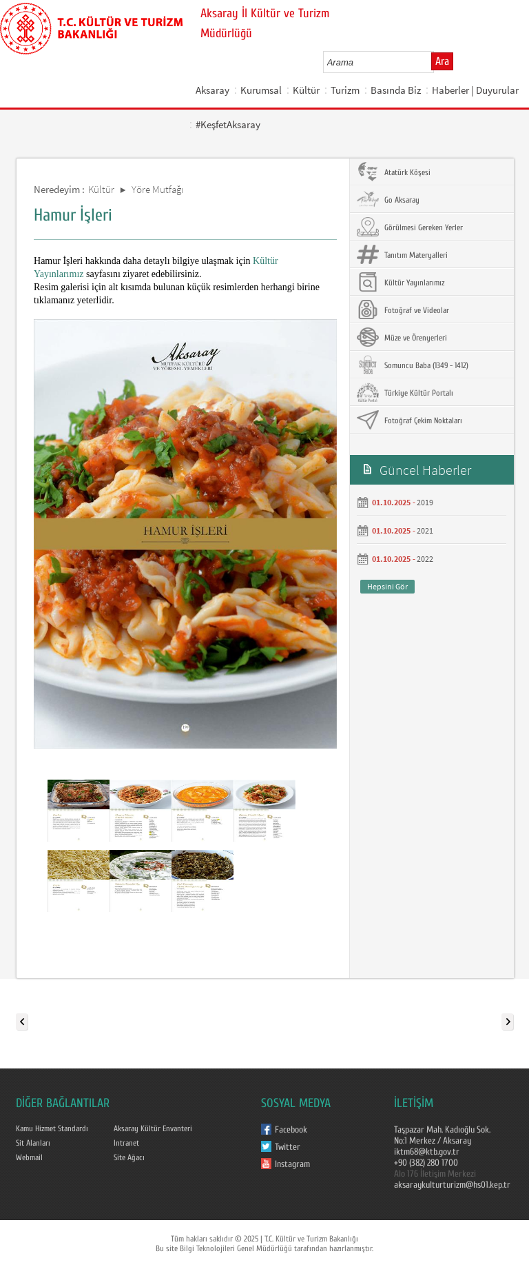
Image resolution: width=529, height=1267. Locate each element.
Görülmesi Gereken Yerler (410, 226)
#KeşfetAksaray (228, 124)
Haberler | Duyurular (475, 90)
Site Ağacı (129, 1157)
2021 (425, 530)
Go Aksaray (388, 199)
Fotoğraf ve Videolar (403, 309)
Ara (442, 61)
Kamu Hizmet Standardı (52, 1128)
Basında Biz (396, 90)
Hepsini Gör (387, 586)
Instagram (292, 1164)
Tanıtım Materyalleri (402, 254)
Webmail (29, 1157)
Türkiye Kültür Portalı (405, 392)
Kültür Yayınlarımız (400, 282)
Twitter (287, 1147)
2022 (425, 559)
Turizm (345, 90)
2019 (425, 502)
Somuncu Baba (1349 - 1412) (412, 364)
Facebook (291, 1129)
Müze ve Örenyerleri (402, 337)
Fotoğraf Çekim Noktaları (409, 419)
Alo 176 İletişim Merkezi (435, 1173)
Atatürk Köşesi (394, 171)
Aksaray (212, 90)
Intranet (126, 1143)
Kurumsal (261, 90)
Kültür (306, 90)
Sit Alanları (33, 1143)
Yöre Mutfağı (157, 189)
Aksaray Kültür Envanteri (153, 1128)
